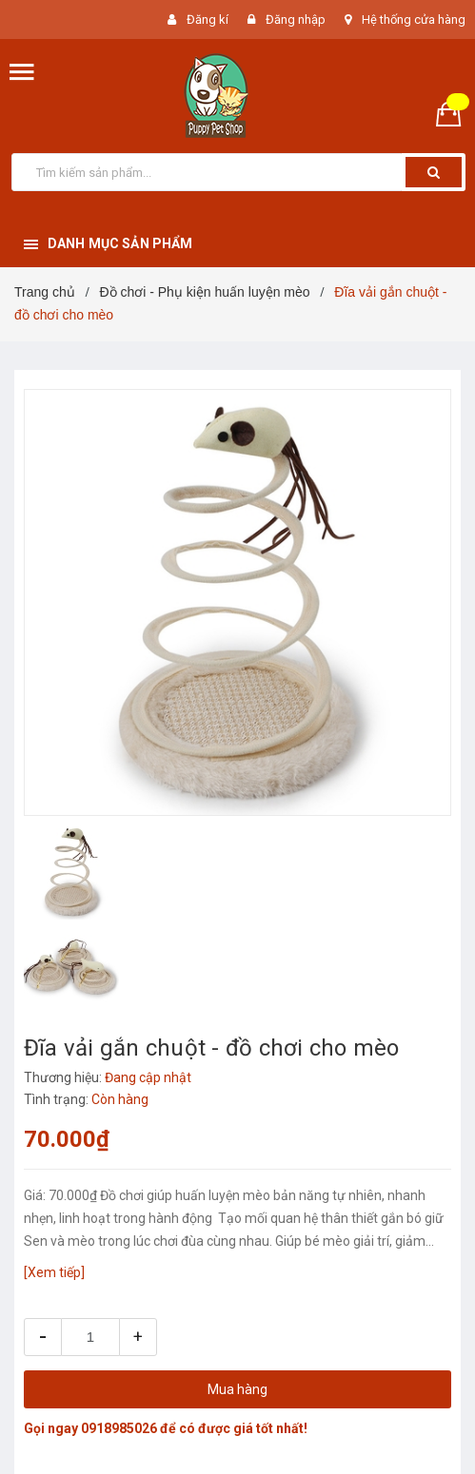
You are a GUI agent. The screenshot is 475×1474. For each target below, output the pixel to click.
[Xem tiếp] (54, 1272)
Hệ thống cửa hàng (413, 19)
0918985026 (119, 1428)
